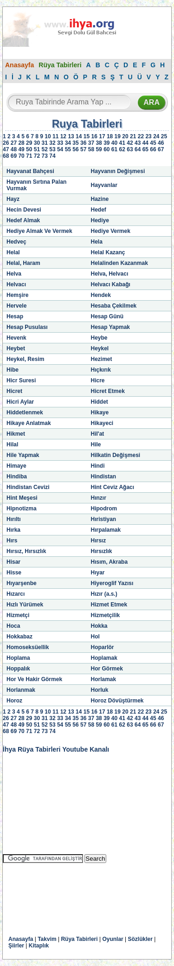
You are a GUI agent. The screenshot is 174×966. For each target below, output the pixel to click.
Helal (13, 252)
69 (14, 156)
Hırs (11, 540)
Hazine (100, 199)
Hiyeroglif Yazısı (112, 583)
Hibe (12, 370)
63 (130, 149)
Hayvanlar (104, 185)
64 (138, 149)
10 (48, 136)
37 (91, 143)
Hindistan (103, 476)
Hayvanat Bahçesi (30, 171)
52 (45, 149)
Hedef (98, 209)
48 (14, 149)
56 (75, 149)
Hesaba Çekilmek (114, 306)
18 (110, 136)
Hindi (98, 466)
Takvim (47, 939)
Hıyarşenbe (21, 583)
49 (21, 149)
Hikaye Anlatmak (28, 423)
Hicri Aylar (20, 402)
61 (114, 149)
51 (37, 149)
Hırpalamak (106, 530)
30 (37, 143)
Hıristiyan (103, 519)
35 (75, 143)
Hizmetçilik (105, 615)
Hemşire (17, 295)
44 (145, 143)
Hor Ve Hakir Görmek (34, 679)
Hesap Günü (107, 316)
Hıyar (98, 572)
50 (29, 149)
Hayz (12, 199)
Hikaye (100, 412)
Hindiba (16, 476)
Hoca (13, 626)
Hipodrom (104, 508)
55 (68, 149)
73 (45, 156)
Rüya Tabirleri (60, 65)
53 (52, 149)
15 (87, 136)
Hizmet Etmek (109, 604)
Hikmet (15, 434)
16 (94, 136)
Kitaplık (39, 945)
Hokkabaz (19, 636)
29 (29, 143)
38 (99, 143)
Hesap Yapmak (110, 327)
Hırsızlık (101, 551)
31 (45, 143)
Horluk (100, 690)
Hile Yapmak (22, 455)
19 (118, 136)
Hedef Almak (23, 220)
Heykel (100, 348)
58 (91, 149)
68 (6, 156)
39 (106, 143)
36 (83, 143)
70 (21, 156)
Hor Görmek (107, 668)
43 (138, 143)
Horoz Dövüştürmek (117, 700)
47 (6, 149)
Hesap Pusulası (27, 327)
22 (141, 136)
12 (63, 136)
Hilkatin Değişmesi (116, 455)
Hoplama (18, 658)
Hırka (13, 530)
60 (106, 149)
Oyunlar (112, 939)
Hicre (98, 380)
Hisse (13, 572)
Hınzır (98, 498)
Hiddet (99, 402)
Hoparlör (102, 647)
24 (156, 136)
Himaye (16, 466)
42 (130, 143)
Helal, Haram (23, 263)
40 (114, 143)
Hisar (13, 562)
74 (52, 156)
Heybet (15, 348)
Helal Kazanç (108, 252)
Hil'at (97, 434)
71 (29, 156)
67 (161, 149)
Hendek (101, 295)
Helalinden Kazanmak (119, 263)
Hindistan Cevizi (28, 487)
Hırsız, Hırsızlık (26, 551)
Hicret (14, 391)
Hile (96, 444)
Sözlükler (140, 939)
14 (79, 136)
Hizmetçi (17, 615)
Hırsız (98, 540)
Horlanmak (20, 690)
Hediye (100, 220)
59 (99, 149)
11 (55, 136)
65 (145, 149)
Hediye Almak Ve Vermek (39, 231)
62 (122, 149)
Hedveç (16, 241)
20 (125, 136)
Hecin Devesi (23, 209)
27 (14, 143)
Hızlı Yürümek (24, 604)
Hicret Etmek (108, 391)
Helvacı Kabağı (110, 284)
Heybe (99, 338)
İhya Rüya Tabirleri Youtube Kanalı (56, 749)
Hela (97, 241)
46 (161, 143)
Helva (13, 273)
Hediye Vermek (110, 231)
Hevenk (16, 338)
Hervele (16, 306)
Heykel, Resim (25, 359)
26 (6, 143)
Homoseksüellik (27, 647)
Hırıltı (13, 519)
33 (60, 143)
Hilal (12, 444)
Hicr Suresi (21, 380)
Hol (95, 636)
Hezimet (101, 359)
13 (71, 136)
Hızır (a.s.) (104, 594)
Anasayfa (19, 65)
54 (60, 149)
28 (21, 143)
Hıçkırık (101, 370)
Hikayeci (102, 423)
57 (83, 149)
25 (164, 136)
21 (133, 136)
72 (37, 156)
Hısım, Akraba (109, 562)
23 (148, 136)
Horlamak (103, 679)
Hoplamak (104, 658)
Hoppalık (18, 668)
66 (153, 149)
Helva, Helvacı (110, 273)
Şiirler (16, 945)
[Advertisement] (77, 892)
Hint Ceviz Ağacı (113, 487)
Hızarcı (15, 594)
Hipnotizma (21, 508)
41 (122, 143)
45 (153, 143)
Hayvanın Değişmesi (118, 171)
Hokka (99, 626)
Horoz (14, 700)
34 (68, 143)
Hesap (14, 316)
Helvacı (16, 284)
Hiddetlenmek (24, 412)
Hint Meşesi (22, 498)
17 (102, 136)
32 (52, 143)
